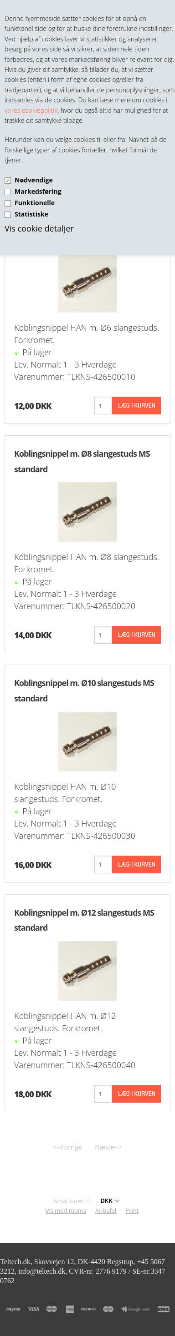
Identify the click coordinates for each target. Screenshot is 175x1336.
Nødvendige (34, 180)
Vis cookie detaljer (39, 228)
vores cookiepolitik (31, 110)
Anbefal (105, 1210)
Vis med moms (66, 1210)
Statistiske (31, 214)
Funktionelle (35, 202)
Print (132, 1210)
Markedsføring (38, 191)
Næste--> (108, 1147)
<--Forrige (67, 1147)
